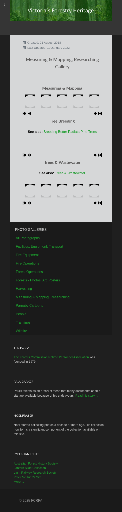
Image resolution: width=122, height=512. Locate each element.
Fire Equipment (27, 255)
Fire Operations (27, 263)
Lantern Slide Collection (30, 468)
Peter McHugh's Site (27, 477)
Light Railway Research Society (35, 472)
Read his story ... (86, 395)
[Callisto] (61, 10)
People (21, 314)
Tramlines (23, 322)
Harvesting (24, 288)
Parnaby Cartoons (29, 305)
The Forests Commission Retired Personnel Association (52, 357)
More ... (19, 481)
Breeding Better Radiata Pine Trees (70, 132)
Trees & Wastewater (70, 173)
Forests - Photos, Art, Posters (38, 280)
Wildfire (21, 331)
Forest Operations (29, 272)
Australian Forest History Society (36, 463)
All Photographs (28, 238)
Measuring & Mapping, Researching (42, 297)
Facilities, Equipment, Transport (39, 246)
